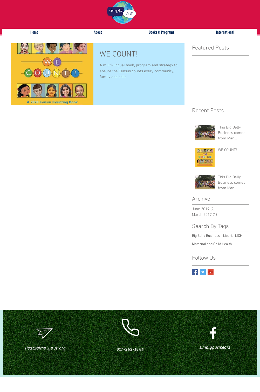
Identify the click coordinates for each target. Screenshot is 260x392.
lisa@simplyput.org (45, 348)
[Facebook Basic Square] (195, 272)
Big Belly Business (206, 236)
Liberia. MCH (232, 236)
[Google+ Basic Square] (211, 272)
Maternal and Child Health (212, 244)
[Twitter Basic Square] (203, 272)
